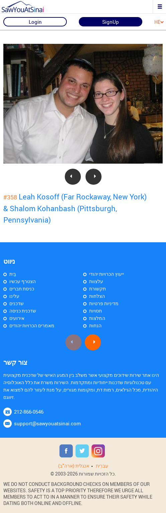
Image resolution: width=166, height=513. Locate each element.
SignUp (110, 21)
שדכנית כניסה (22, 311)
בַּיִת (12, 274)
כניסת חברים (21, 288)
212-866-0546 (28, 411)
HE (159, 22)
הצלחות (97, 296)
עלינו (14, 296)
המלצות (97, 318)
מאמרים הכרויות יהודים (31, 325)
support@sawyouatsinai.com (47, 423)
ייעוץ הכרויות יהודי (106, 274)
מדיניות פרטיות (104, 303)
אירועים (16, 318)
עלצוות (96, 281)
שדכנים (16, 303)
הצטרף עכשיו (22, 281)
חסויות (95, 311)
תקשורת (97, 288)
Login (35, 21)
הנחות (95, 325)
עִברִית (102, 465)
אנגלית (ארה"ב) (73, 465)
